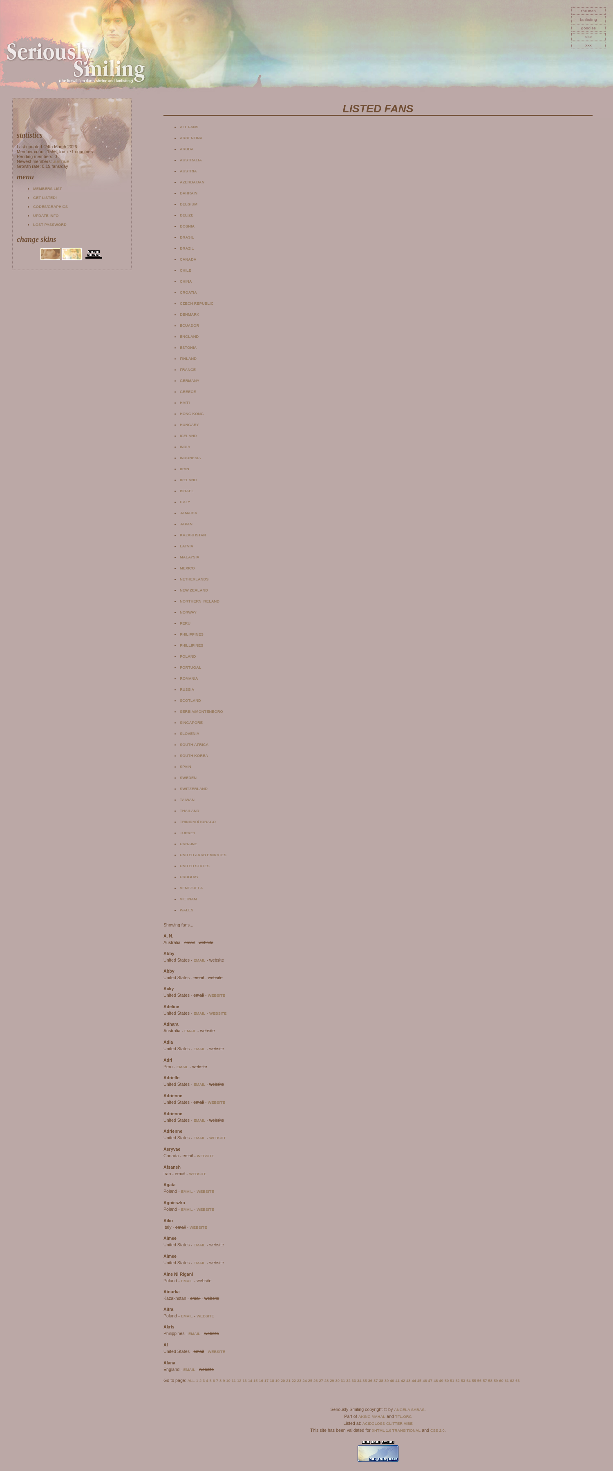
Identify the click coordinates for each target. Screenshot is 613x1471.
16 (261, 1381)
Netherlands (194, 579)
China (186, 281)
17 (266, 1381)
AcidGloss (373, 1424)
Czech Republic (196, 303)
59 (496, 1381)
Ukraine (188, 844)
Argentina (191, 138)
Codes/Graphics (50, 207)
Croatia (188, 292)
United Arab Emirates (203, 855)
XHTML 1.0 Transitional (396, 1431)
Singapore (191, 723)
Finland (188, 359)
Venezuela (191, 888)
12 (239, 1381)
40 (392, 1381)
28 (326, 1381)
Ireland (188, 480)
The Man (588, 11)
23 (299, 1381)
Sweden (188, 778)
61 (507, 1381)
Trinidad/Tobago (198, 822)
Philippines (192, 634)
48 (436, 1381)
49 (441, 1381)
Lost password (50, 225)
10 (228, 1381)
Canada (188, 259)
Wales (186, 910)
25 (310, 1381)
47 (430, 1381)
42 (403, 1381)
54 (468, 1381)
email (199, 960)
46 (425, 1381)
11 (234, 1381)
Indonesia (190, 458)
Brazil (187, 248)
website (216, 995)
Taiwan (187, 800)
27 (321, 1381)
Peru (185, 623)
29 (332, 1381)
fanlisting (588, 20)
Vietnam (188, 899)
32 (348, 1381)
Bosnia (187, 226)
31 (343, 1381)
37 (376, 1381)
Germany (189, 381)
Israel (187, 491)
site (588, 37)
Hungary (189, 425)
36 (370, 1381)
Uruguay (189, 877)
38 (381, 1381)
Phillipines (192, 645)
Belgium (188, 204)
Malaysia (189, 557)
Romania (189, 678)
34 (359, 1381)
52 (457, 1381)
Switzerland (194, 789)
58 (490, 1381)
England (189, 337)
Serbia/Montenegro (201, 712)
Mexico (187, 568)
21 (288, 1381)
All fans (189, 127)
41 (397, 1381)
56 (479, 1381)
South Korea (194, 756)
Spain (185, 767)
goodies (588, 28)
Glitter (394, 1424)
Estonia (188, 348)
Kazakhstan (193, 535)
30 (338, 1381)
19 (277, 1381)
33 (354, 1381)
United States (195, 866)
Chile (185, 270)
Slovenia (189, 734)
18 (272, 1381)
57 (485, 1381)
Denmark (189, 315)
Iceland (188, 436)
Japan (186, 524)
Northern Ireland (199, 601)
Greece (188, 392)
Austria (188, 171)
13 (244, 1381)
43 (408, 1381)
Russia (187, 690)
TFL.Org (403, 1417)
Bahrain (188, 193)
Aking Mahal (371, 1417)
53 (463, 1381)
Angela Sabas (409, 1410)
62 (512, 1381)
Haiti (185, 403)
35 (364, 1381)
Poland (188, 656)
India (185, 447)
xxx (588, 45)
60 (501, 1381)
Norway (188, 612)
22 (294, 1381)
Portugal (190, 667)
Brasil (187, 237)
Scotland (190, 701)
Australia (191, 160)
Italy (185, 502)
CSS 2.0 (437, 1431)
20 (283, 1381)
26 (315, 1381)
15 (255, 1381)
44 (414, 1381)
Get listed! (45, 198)
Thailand (189, 811)
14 (250, 1381)
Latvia (186, 546)
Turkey (187, 833)
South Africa (194, 745)
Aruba (187, 149)
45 (419, 1381)
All (191, 1381)
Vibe (408, 1424)
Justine (61, 162)
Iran (184, 469)
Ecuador (189, 326)
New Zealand (194, 590)
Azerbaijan (192, 182)
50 (447, 1381)
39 (387, 1381)
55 (474, 1381)
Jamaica (188, 513)
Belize (186, 215)
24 (304, 1381)
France (188, 370)
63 (517, 1381)
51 (452, 1381)
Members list (47, 189)
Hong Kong (192, 414)
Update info (46, 216)
